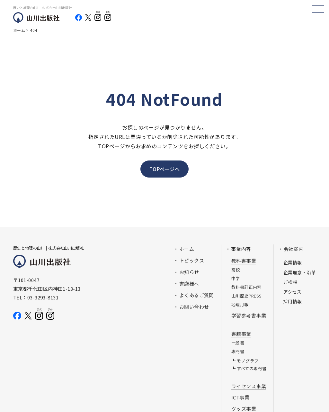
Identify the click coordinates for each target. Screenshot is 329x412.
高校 (235, 270)
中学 (235, 278)
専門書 (237, 351)
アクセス (292, 291)
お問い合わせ (194, 306)
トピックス (191, 260)
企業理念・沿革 (299, 272)
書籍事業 (241, 333)
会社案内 (294, 248)
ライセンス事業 (248, 386)
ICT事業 (240, 397)
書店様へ (189, 283)
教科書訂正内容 (246, 287)
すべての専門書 (251, 368)
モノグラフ (247, 361)
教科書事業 (243, 260)
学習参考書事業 (248, 315)
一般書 (237, 343)
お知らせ (189, 272)
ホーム (186, 248)
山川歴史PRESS (246, 296)
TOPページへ (164, 169)
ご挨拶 (290, 282)
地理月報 (240, 304)
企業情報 (292, 262)
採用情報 (292, 301)
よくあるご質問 (196, 295)
